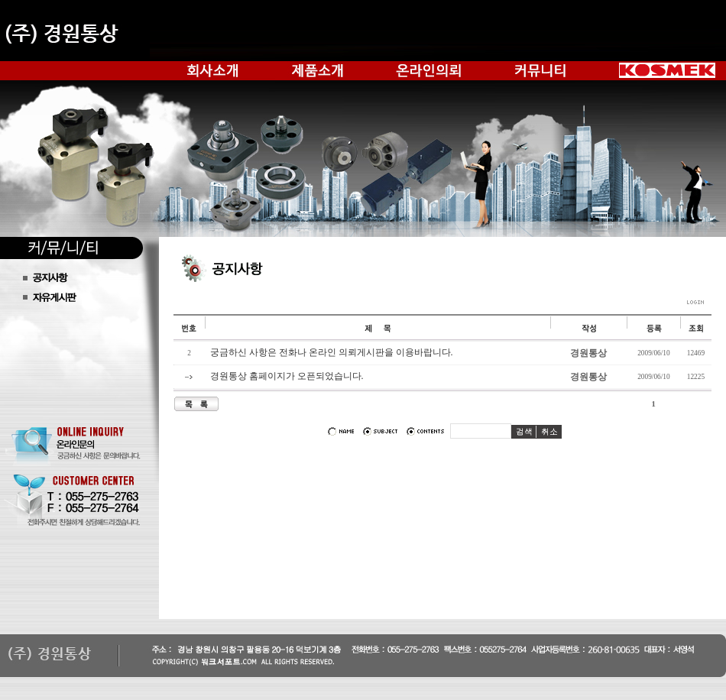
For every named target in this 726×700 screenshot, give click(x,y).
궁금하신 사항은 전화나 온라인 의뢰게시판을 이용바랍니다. (331, 352)
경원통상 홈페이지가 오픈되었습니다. (287, 376)
